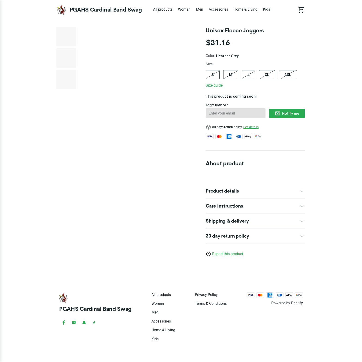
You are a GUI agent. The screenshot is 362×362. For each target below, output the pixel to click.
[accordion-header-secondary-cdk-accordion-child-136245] (255, 221)
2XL (287, 74)
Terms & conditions (211, 303)
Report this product (227, 254)
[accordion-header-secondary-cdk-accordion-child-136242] (255, 236)
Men (199, 9)
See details (251, 127)
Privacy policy (206, 295)
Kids (266, 9)
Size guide (214, 85)
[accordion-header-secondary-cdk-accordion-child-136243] (255, 191)
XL (267, 74)
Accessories (218, 9)
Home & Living (245, 9)
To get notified (216, 105)
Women (184, 9)
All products (162, 9)
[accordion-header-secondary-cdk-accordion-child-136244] (255, 206)
